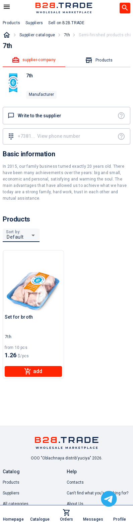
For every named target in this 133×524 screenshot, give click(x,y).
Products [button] (11, 23)
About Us (75, 503)
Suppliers (11, 493)
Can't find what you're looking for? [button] (97, 493)
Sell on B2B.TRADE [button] (66, 23)
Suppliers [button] (34, 23)
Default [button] (15, 237)
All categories (15, 503)
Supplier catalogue (37, 35)
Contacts (75, 482)
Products (11, 482)
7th (67, 35)
